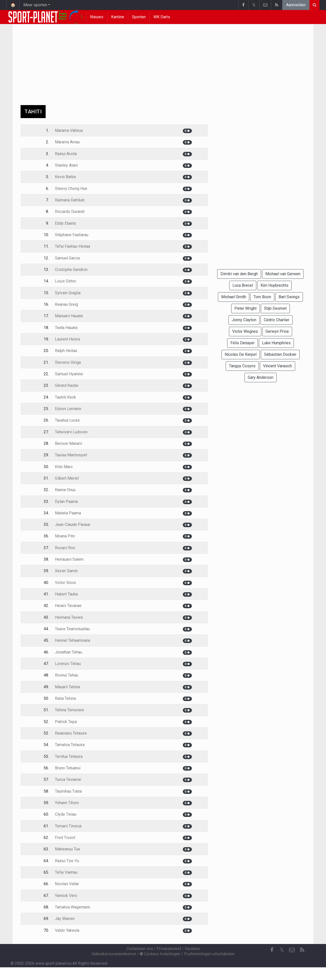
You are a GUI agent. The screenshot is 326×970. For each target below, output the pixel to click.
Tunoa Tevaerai (68, 779)
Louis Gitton (65, 281)
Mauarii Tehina (67, 687)
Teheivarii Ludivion (71, 432)
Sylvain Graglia (67, 292)
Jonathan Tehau (68, 652)
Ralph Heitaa (66, 350)
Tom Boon (262, 296)
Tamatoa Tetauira (70, 744)
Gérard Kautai (66, 385)
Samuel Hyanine (69, 374)
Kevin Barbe (65, 176)
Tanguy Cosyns (242, 366)
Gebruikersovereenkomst (114, 953)
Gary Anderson (260, 377)
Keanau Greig (66, 304)
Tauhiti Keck (65, 397)
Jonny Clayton (244, 319)
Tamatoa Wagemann (72, 907)
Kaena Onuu (65, 489)
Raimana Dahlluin (70, 200)
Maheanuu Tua (67, 849)
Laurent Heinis (67, 339)
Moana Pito (65, 536)
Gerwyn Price (277, 331)
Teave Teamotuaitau (72, 628)
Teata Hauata (66, 327)
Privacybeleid (169, 948)
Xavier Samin (66, 570)
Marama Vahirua (69, 130)
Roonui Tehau (66, 675)
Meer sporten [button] (35, 5)
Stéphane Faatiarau (71, 234)
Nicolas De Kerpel (241, 354)
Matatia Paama (68, 513)
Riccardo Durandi (70, 211)
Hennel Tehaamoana (72, 640)
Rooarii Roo (65, 547)
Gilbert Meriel (67, 478)
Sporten (139, 17)
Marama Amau (67, 142)
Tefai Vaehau (66, 872)
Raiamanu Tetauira (71, 733)
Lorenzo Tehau (68, 663)
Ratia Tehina (65, 698)
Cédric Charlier (276, 319)
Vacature (192, 948)
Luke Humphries (276, 343)
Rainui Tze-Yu (67, 860)
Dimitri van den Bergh (239, 273)
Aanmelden (296, 5)
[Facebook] (272, 950)
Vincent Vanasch (277, 366)
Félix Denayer (242, 343)
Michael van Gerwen (282, 273)
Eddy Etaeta (65, 223)
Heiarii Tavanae (68, 605)
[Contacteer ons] (292, 950)
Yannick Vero (66, 895)
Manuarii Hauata (69, 315)
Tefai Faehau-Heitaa (72, 246)
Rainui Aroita (66, 153)
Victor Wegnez (245, 331)
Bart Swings (289, 296)
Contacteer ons (139, 948)
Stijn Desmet (275, 308)
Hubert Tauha (66, 594)
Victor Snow (65, 582)
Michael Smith (233, 296)
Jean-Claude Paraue (72, 524)
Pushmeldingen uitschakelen (209, 953)
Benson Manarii (68, 443)
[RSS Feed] (302, 950)
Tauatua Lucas (67, 420)
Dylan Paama (66, 501)
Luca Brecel (242, 285)
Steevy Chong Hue (71, 188)
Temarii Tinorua (68, 826)
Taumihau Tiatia (68, 791)
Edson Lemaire (68, 408)
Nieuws (96, 17)
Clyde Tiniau (65, 814)
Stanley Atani (66, 165)
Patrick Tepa (66, 721)
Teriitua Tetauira (69, 756)
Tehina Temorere (69, 710)
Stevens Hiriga (68, 362)
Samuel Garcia (67, 258)
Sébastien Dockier (280, 354)
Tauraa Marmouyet (71, 455)
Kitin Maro (64, 466)
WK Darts (161, 17)
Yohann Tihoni (67, 802)
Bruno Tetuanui (67, 768)
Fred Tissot (65, 837)
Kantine (117, 17)
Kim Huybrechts (274, 285)
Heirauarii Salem (69, 559)
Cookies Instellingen (160, 953)
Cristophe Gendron (71, 269)
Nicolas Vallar (67, 883)
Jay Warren (64, 918)
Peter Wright (245, 308)
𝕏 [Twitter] (282, 950)
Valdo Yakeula (67, 930)
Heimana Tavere (69, 617)
